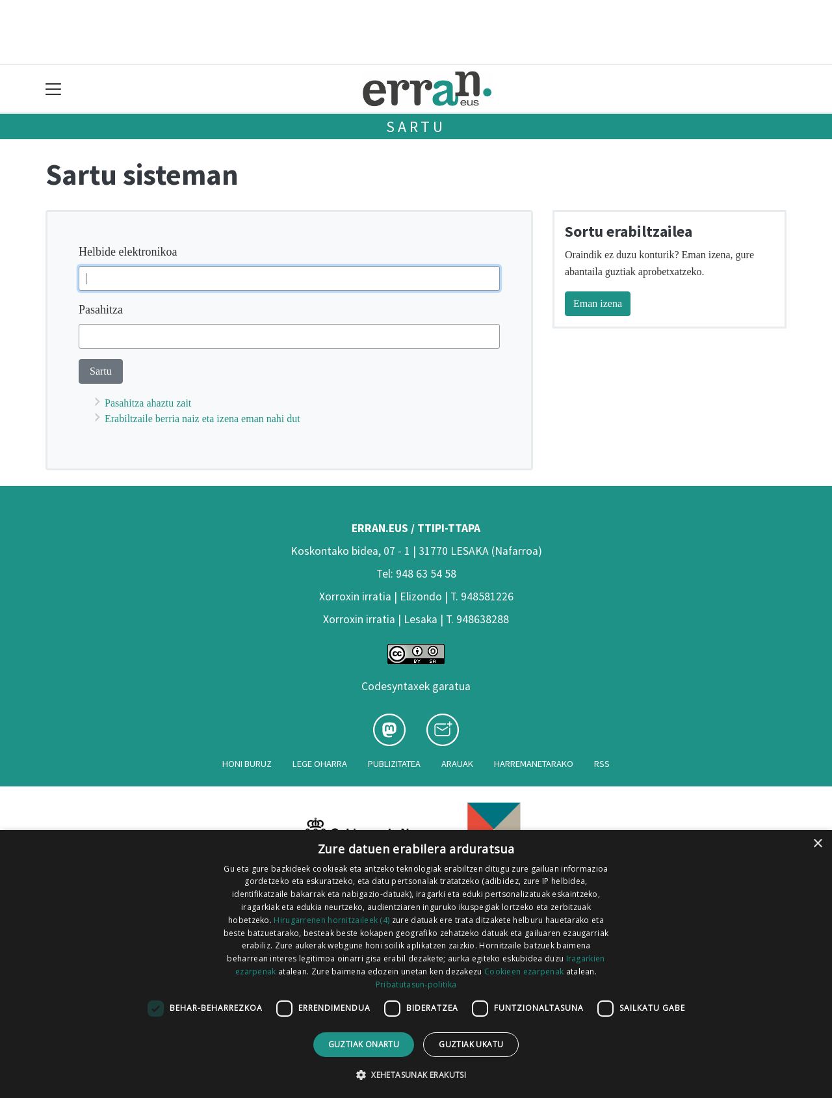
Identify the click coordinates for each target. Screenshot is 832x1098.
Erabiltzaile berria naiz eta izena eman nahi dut (202, 418)
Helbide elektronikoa (128, 251)
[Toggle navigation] (54, 88)
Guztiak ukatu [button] (471, 1044)
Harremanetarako (533, 764)
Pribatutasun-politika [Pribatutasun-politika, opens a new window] (416, 984)
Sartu (416, 126)
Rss (602, 764)
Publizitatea (394, 764)
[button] (416, 1074)
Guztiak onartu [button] (364, 1044)
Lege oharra (319, 764)
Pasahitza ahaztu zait (148, 402)
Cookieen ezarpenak (524, 971)
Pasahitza (101, 309)
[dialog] (416, 964)
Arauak (457, 764)
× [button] (817, 844)
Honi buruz (247, 764)
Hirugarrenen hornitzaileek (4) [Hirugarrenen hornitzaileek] (331, 920)
